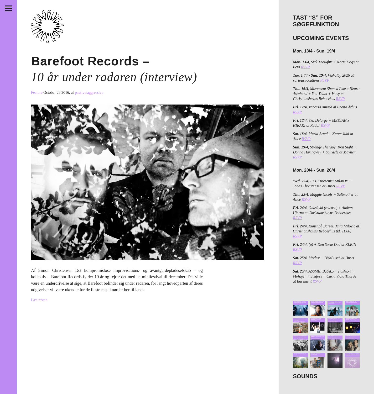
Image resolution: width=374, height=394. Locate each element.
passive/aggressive (89, 92)
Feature (37, 92)
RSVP (305, 67)
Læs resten (39, 300)
